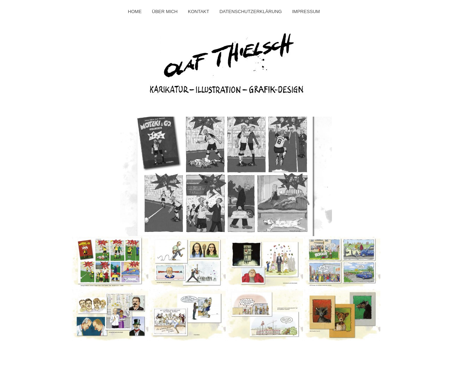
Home (135, 11)
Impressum (306, 11)
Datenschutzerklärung (250, 11)
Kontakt (198, 11)
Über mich (165, 11)
